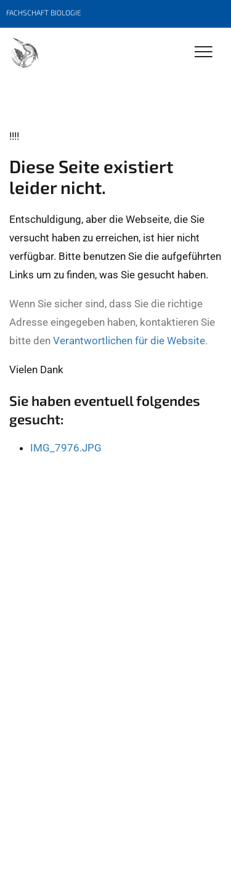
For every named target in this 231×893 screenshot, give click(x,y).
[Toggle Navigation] (204, 52)
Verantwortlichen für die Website (129, 340)
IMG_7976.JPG (66, 448)
